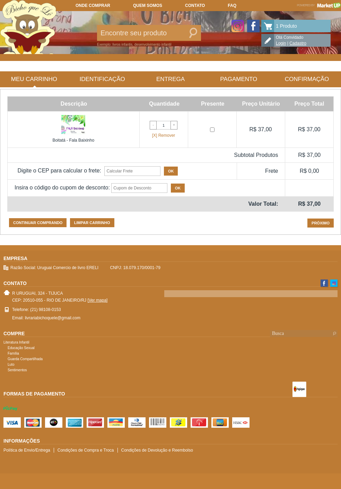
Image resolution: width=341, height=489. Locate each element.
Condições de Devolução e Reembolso (157, 450)
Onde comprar (93, 5)
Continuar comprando (37, 223)
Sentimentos (17, 370)
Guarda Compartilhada (25, 359)
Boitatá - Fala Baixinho (73, 140)
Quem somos (147, 5)
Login (281, 43)
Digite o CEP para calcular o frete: (59, 171)
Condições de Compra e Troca (86, 450)
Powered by (319, 5)
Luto (11, 364)
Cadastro (297, 43)
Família (13, 353)
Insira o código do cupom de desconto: (62, 187)
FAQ (232, 5)
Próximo (321, 223)
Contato (195, 5)
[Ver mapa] (97, 300)
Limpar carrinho (92, 223)
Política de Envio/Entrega (26, 450)
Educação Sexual (21, 348)
